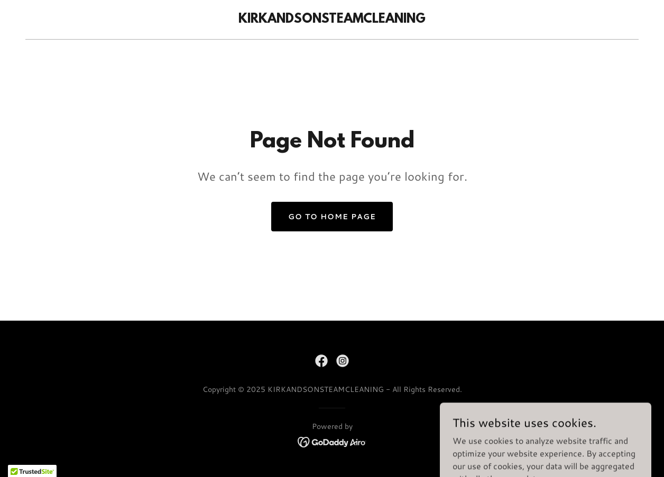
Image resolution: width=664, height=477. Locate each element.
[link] (332, 19)
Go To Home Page (332, 216)
